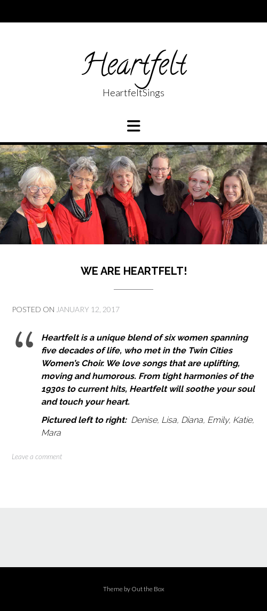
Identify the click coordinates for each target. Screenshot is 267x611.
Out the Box (147, 589)
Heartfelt (133, 68)
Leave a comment (37, 456)
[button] (133, 126)
